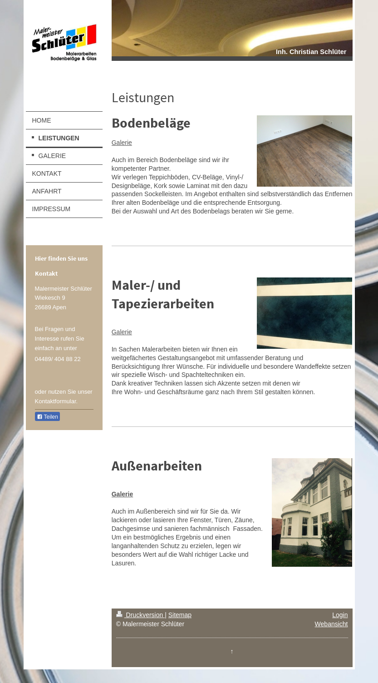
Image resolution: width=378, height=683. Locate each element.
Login (340, 615)
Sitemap (179, 615)
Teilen (47, 417)
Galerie (122, 142)
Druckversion (140, 615)
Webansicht (331, 624)
